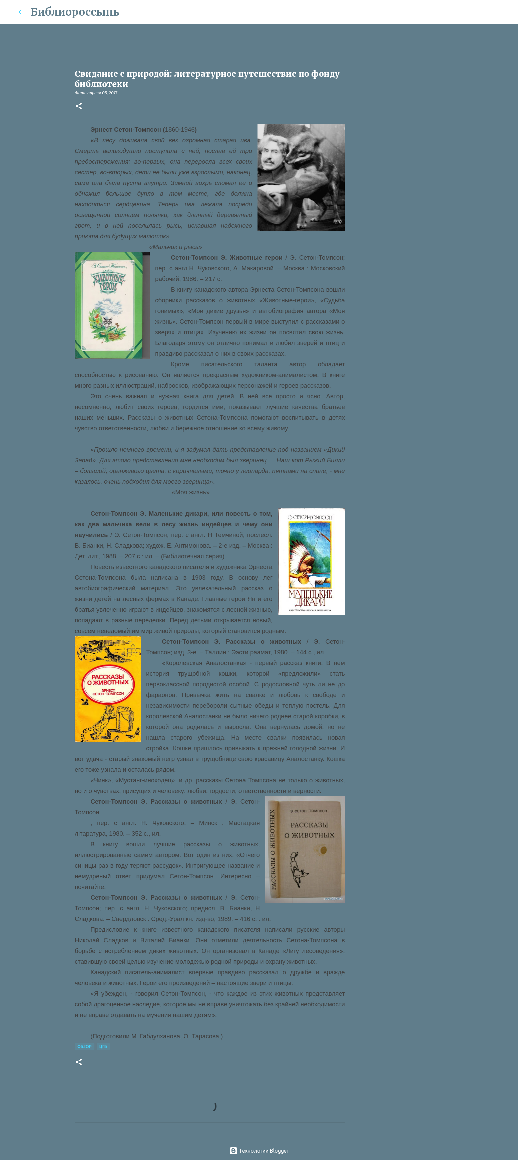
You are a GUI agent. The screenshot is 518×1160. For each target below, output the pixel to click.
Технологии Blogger (259, 1151)
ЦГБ (103, 1046)
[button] (79, 106)
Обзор (84, 1046)
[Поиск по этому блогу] (466, 12)
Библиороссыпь (74, 12)
